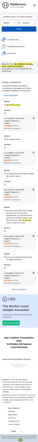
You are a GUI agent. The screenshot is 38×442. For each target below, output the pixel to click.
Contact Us (12, 418)
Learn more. (32, 438)
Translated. (6, 402)
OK (21, 440)
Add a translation (11, 95)
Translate (11, 411)
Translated (13, 421)
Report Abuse (12, 414)
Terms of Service (14, 424)
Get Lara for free (11, 323)
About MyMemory (14, 408)
